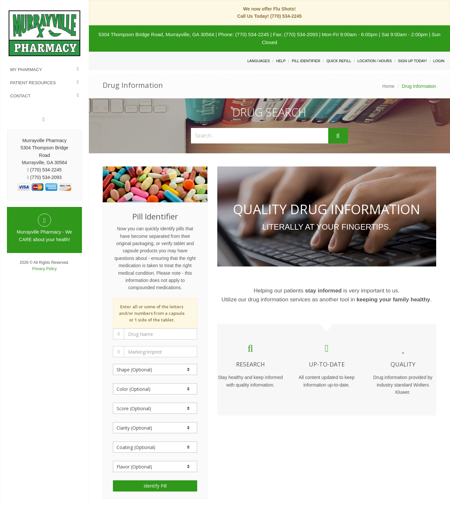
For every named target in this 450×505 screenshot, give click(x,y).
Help (281, 61)
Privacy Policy (44, 268)
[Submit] (338, 136)
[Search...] (259, 135)
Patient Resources (33, 82)
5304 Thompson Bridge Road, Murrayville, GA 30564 (156, 34)
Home (388, 86)
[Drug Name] (160, 334)
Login (438, 61)
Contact (20, 95)
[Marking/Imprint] (160, 351)
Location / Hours (374, 61)
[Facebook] (44, 119)
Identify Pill (155, 486)
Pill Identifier (306, 61)
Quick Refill (339, 61)
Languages (258, 61)
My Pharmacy (26, 69)
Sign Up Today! (412, 61)
